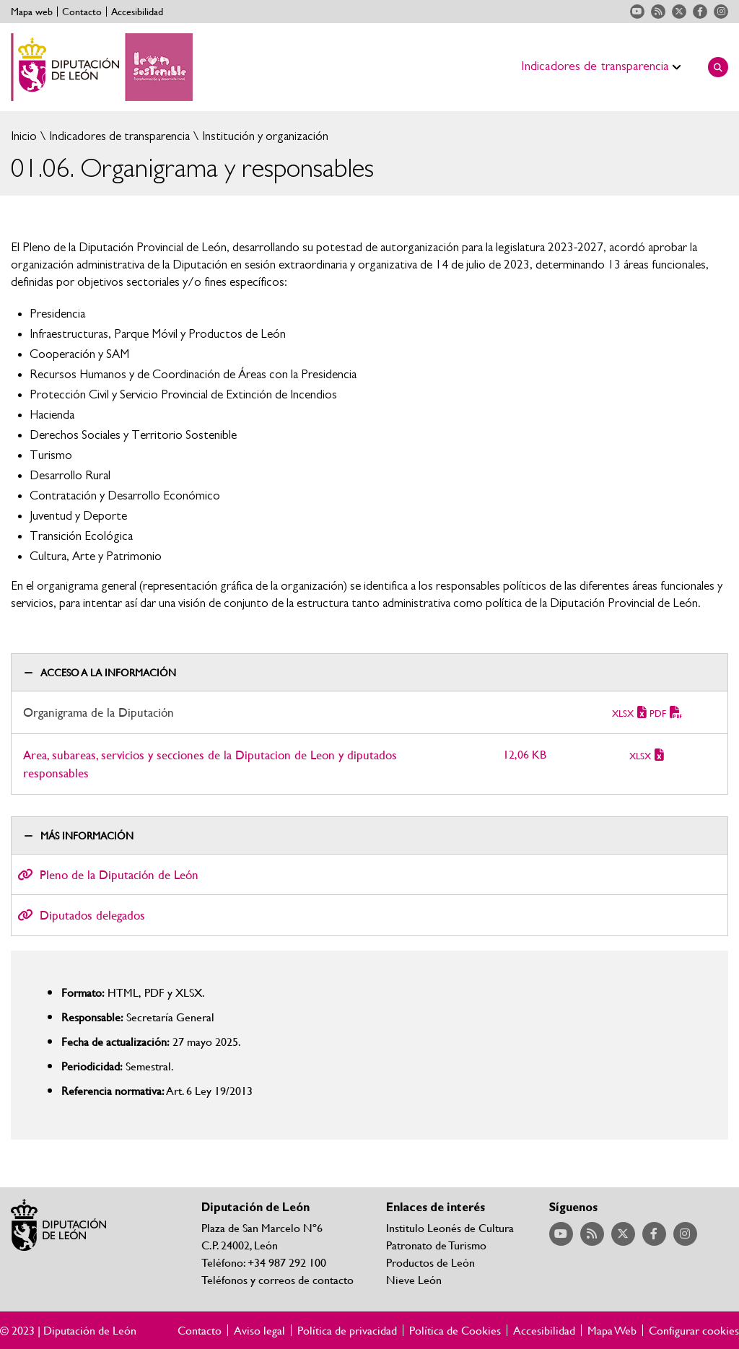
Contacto (82, 11)
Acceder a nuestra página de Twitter (679, 11)
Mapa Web (612, 1330)
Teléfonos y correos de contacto (277, 1279)
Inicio (24, 136)
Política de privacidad (347, 1330)
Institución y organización (263, 136)
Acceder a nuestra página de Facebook (700, 11)
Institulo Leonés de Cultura (450, 1227)
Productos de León (430, 1262)
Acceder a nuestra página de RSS (658, 11)
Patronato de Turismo (436, 1244)
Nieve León (414, 1279)
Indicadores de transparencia (118, 136)
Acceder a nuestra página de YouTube (637, 11)
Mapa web (32, 11)
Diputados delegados (92, 915)
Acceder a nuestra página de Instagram (721, 11)
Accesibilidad (137, 11)
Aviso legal (259, 1330)
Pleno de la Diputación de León (119, 874)
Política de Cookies (455, 1330)
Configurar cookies (694, 1330)
